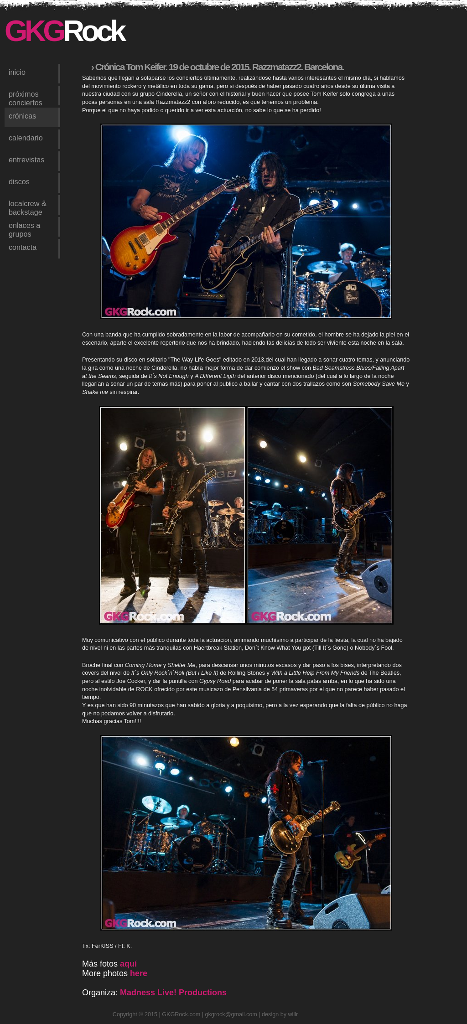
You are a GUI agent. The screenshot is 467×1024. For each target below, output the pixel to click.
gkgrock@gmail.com (231, 1014)
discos (19, 181)
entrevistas (26, 159)
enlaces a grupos (24, 229)
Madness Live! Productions (173, 992)
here (138, 973)
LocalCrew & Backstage (28, 207)
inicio (17, 72)
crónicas (22, 116)
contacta (22, 247)
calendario (26, 138)
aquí (128, 963)
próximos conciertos (25, 97)
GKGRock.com (181, 1014)
